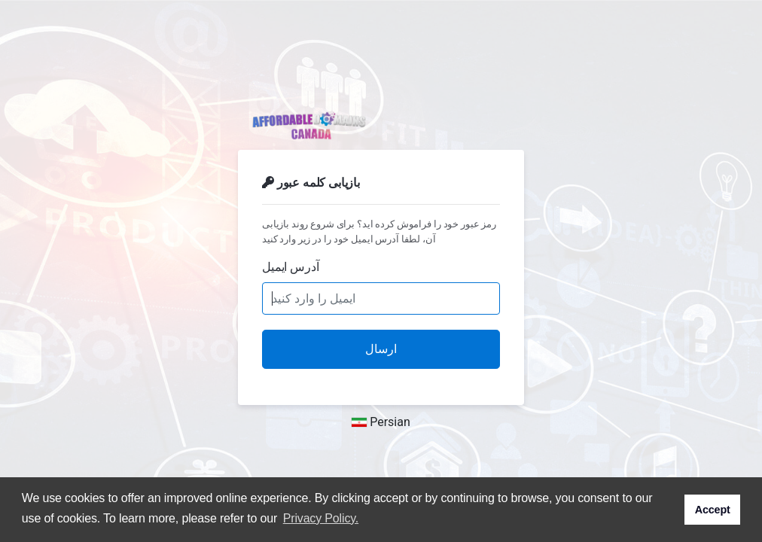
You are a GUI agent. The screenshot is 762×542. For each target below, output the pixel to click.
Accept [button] (712, 510)
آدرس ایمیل (290, 267)
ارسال (381, 349)
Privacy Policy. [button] (320, 518)
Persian (381, 422)
